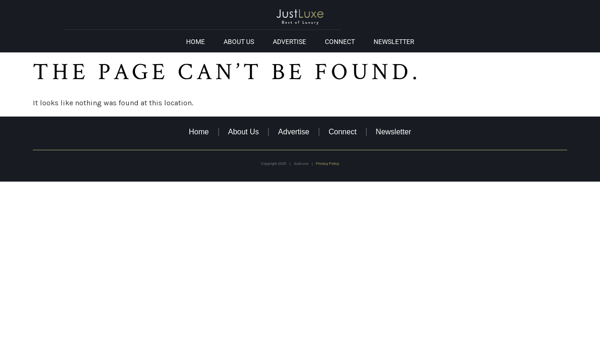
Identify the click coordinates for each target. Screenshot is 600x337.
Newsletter (394, 41)
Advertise (289, 41)
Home (195, 41)
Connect (340, 41)
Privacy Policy (327, 163)
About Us (239, 41)
